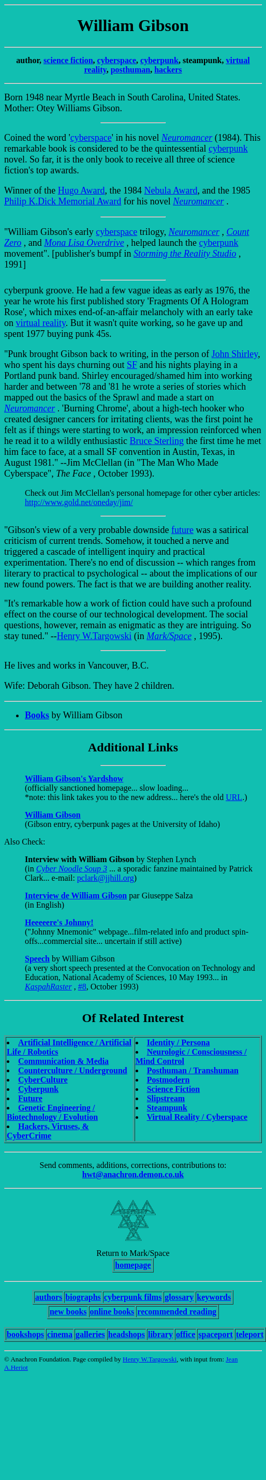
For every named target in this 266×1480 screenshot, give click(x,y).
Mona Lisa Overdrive (84, 243)
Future (30, 1098)
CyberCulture (43, 1079)
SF (132, 365)
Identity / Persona (178, 1042)
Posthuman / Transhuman (193, 1070)
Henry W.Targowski (94, 636)
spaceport (215, 1334)
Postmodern (168, 1079)
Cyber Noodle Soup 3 (71, 868)
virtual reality (41, 323)
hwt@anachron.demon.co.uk (133, 1174)
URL (234, 797)
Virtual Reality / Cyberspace (197, 1117)
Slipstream (166, 1098)
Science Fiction (173, 1089)
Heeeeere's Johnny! (59, 922)
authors (48, 1297)
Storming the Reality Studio (185, 253)
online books (112, 1311)
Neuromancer (186, 137)
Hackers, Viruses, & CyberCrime (48, 1131)
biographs (82, 1297)
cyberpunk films (133, 1297)
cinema (59, 1334)
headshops (126, 1334)
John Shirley (235, 354)
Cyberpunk (38, 1089)
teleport (249, 1334)
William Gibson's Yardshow (74, 778)
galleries (90, 1334)
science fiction (68, 60)
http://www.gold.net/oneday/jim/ (79, 502)
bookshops (25, 1334)
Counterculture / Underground (72, 1070)
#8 (82, 986)
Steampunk (167, 1107)
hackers (168, 69)
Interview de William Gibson (76, 895)
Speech (37, 958)
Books (37, 715)
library (160, 1334)
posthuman (130, 69)
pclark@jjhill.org (105, 878)
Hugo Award (81, 190)
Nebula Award (171, 190)
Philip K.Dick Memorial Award (62, 201)
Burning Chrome (95, 408)
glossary (179, 1297)
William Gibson (53, 814)
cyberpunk (159, 60)
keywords (214, 1297)
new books (68, 1311)
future (182, 530)
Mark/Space (168, 636)
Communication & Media (63, 1061)
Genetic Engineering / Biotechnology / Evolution (52, 1112)
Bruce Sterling (156, 441)
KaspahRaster (48, 986)
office (185, 1334)
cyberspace (117, 60)
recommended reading (176, 1311)
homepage (133, 1265)
